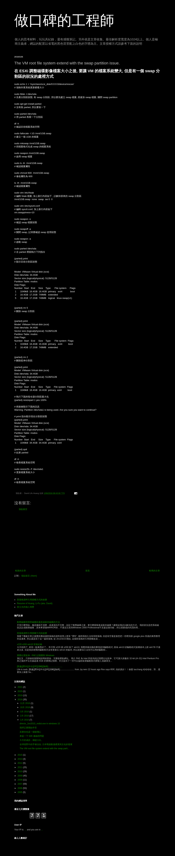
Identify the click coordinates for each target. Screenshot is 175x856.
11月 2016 (25, 703)
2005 (20, 792)
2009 (20, 775)
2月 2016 (24, 715)
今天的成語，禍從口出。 (31, 740)
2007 (20, 784)
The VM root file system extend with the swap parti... (44, 748)
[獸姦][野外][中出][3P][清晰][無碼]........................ (39, 666)
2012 (20, 763)
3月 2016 (24, 711)
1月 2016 (24, 720)
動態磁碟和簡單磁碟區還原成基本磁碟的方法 (38, 622)
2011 (20, 767)
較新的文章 (20, 570)
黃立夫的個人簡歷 (25, 607)
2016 (20, 699)
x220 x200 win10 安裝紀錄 (29, 644)
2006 (20, 788)
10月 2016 (25, 707)
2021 (20, 687)
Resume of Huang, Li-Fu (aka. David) (34, 603)
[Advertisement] (87, 540)
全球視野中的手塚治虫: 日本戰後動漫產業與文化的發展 (46, 744)
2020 (20, 691)
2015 (20, 755)
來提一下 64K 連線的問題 (32, 736)
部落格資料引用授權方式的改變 (32, 599)
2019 (20, 695)
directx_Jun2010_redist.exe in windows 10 (40, 723)
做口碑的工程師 (64, 20)
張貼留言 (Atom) (29, 576)
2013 (20, 759)
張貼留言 (23, 509)
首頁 (87, 570)
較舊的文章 (154, 570)
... (25, 829)
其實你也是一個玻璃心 (30, 732)
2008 (20, 780)
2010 (20, 771)
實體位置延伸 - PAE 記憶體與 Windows (35, 655)
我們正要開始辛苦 (28, 727)
